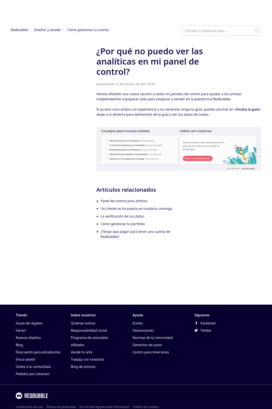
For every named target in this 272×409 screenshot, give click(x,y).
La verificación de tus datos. (123, 216)
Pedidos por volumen (33, 374)
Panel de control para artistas (124, 201)
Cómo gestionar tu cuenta (88, 29)
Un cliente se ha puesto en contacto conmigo (136, 208)
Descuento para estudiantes (38, 352)
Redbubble (19, 29)
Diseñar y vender (47, 29)
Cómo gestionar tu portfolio (123, 224)
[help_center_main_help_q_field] (221, 31)
